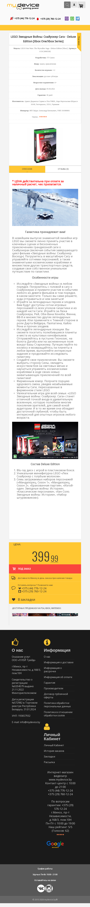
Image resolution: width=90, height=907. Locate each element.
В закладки (23, 600)
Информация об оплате (58, 678)
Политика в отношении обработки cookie (58, 716)
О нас (47, 657)
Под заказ (21, 568)
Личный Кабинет (54, 748)
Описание (27, 169)
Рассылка (49, 766)
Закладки (49, 760)
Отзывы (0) (63, 169)
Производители (53, 690)
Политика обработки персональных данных (57, 707)
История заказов (54, 754)
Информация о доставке (58, 663)
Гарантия (49, 684)
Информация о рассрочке (53, 670)
